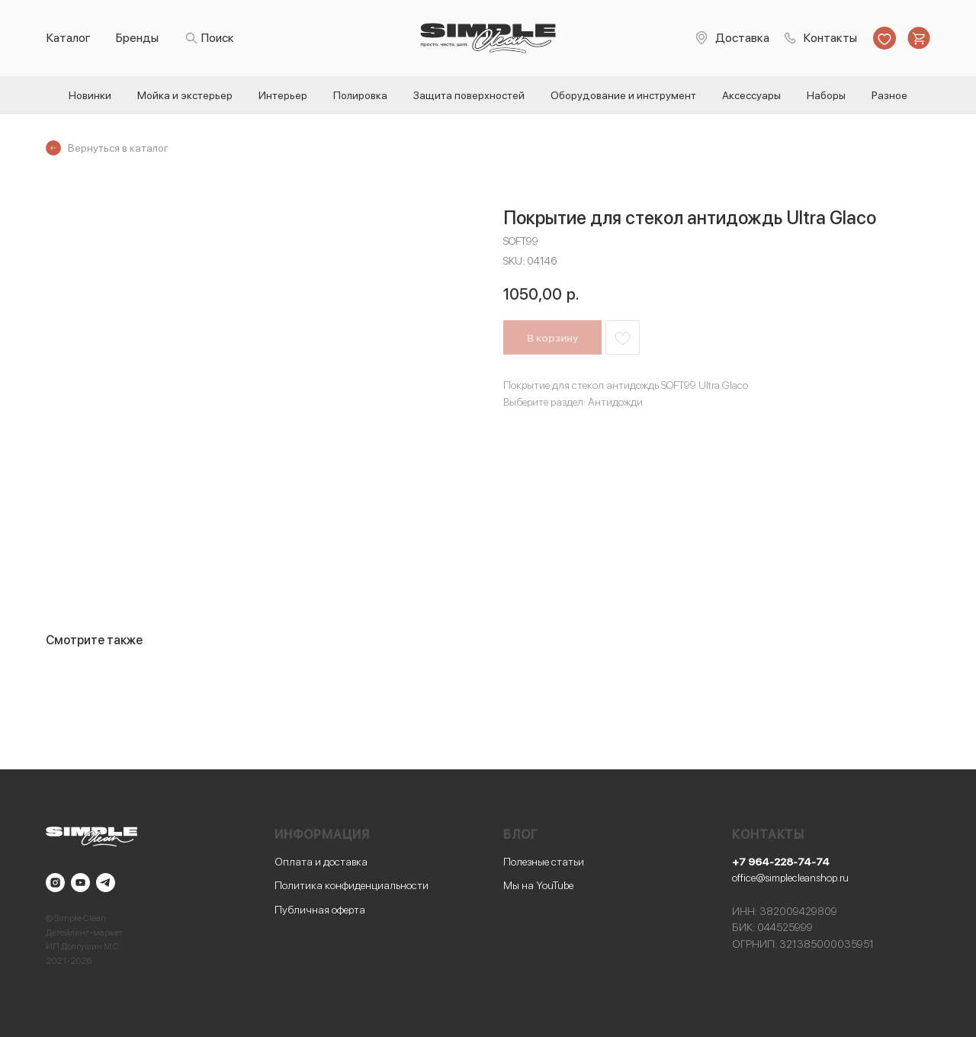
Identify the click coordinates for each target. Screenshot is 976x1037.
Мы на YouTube (538, 885)
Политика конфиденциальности (351, 885)
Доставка (742, 37)
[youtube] (80, 882)
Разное (889, 95)
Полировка (360, 95)
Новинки (90, 95)
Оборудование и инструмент (623, 95)
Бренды (137, 37)
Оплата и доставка (321, 862)
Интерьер (282, 95)
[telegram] (105, 882)
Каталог (69, 37)
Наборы (826, 95)
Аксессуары (751, 95)
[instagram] (55, 882)
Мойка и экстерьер (185, 95)
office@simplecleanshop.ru (790, 878)
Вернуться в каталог (118, 148)
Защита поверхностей (469, 95)
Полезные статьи (543, 862)
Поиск (217, 37)
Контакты (830, 37)
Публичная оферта (319, 910)
